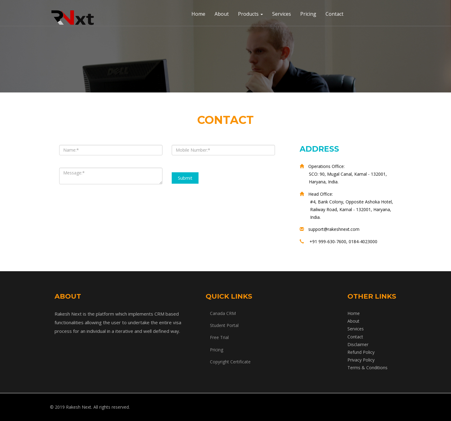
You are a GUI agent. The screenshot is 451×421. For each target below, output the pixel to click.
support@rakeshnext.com (333, 229)
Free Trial (219, 337)
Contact (334, 13)
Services (281, 13)
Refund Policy (361, 352)
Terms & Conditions (367, 367)
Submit (185, 178)
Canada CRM (223, 313)
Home (198, 13)
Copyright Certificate (230, 362)
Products (250, 13)
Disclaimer (357, 344)
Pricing (308, 13)
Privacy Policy (361, 360)
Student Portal (224, 325)
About (222, 13)
